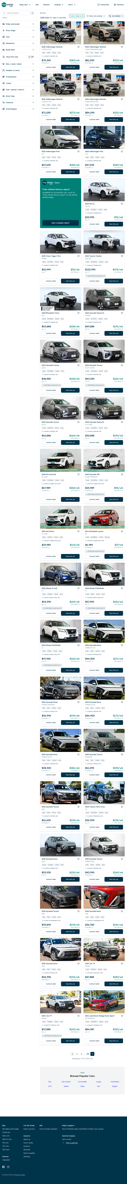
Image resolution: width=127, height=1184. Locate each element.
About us (27, 1139)
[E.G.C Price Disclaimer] (88, 220)
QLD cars (5, 1149)
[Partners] (118, 4)
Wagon (114, 1086)
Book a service (29, 1129)
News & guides (29, 1153)
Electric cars (7, 1139)
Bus (50, 1082)
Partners (27, 1146)
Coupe (98, 1082)
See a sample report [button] (61, 223)
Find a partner (70, 1143)
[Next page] (92, 1054)
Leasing (59, 5)
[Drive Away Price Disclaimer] (49, 63)
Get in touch (66, 1139)
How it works (28, 1143)
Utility (82, 1086)
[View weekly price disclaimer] (79, 63)
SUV (50, 1086)
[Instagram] (8, 1167)
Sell (37, 5)
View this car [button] (70, 67)
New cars (6, 1136)
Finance (46, 5)
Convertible (82, 1082)
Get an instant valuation (48, 1129)
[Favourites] (103, 4)
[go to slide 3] (60, 42)
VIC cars (5, 1146)
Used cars (6, 1132)
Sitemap (27, 1157)
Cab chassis (66, 1082)
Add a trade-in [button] (77, 16)
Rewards (27, 1150)
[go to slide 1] (57, 42)
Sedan (66, 1086)
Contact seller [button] (51, 67)
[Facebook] (3, 1167)
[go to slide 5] (64, 42)
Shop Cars (25, 5)
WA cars (5, 1143)
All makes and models (10, 1129)
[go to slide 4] (62, 42)
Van (98, 1086)
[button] (32, 13)
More (72, 5)
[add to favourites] (78, 47)
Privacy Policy (20, 1175)
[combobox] (16, 13)
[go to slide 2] (58, 42)
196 (87, 1054)
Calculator (6, 1160)
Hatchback (115, 1082)
